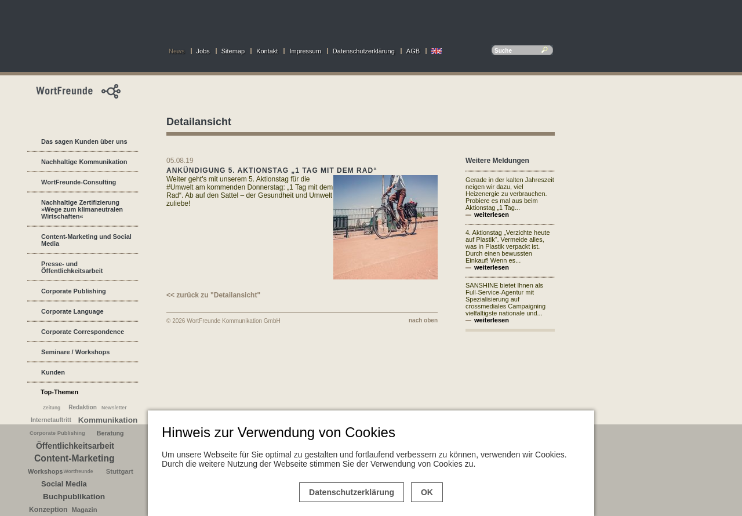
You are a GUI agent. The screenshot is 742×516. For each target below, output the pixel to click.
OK (427, 492)
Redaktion (82, 407)
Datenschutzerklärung (364, 51)
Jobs (203, 51)
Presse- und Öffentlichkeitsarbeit (72, 267)
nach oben (423, 320)
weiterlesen (491, 214)
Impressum (305, 51)
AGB (413, 51)
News (177, 51)
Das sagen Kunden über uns (84, 141)
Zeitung (51, 407)
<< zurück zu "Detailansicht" (213, 295)
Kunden (53, 372)
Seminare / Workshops (75, 351)
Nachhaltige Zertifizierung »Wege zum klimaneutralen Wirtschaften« (82, 209)
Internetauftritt (51, 420)
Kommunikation (107, 420)
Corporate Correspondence (82, 331)
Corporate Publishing (73, 291)
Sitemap (233, 51)
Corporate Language (72, 311)
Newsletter (114, 407)
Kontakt (267, 51)
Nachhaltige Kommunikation (84, 161)
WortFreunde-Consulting (78, 182)
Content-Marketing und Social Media (86, 240)
